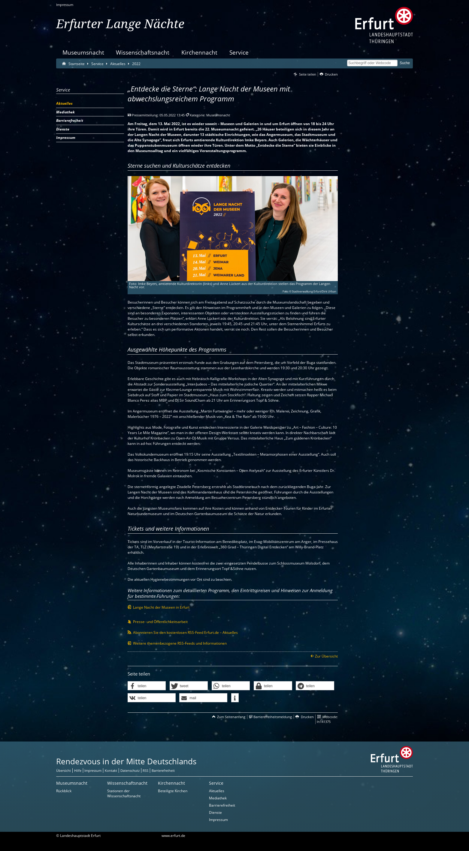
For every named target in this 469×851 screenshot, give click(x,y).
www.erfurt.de (173, 835)
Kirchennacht (199, 52)
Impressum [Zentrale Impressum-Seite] (92, 770)
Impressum (64, 4)
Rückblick (63, 790)
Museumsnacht (83, 52)
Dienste (215, 812)
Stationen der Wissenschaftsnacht (124, 793)
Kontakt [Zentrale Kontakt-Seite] (111, 770)
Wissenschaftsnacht (142, 52)
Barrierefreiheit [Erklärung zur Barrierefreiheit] (163, 770)
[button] (147, 686)
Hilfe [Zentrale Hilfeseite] (77, 770)
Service (239, 52)
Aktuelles (216, 790)
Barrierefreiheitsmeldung (272, 717)
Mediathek (218, 798)
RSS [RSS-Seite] (145, 770)
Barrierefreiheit (222, 805)
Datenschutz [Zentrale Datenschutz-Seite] (130, 770)
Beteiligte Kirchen (172, 790)
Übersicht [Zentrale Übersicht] (63, 770)
